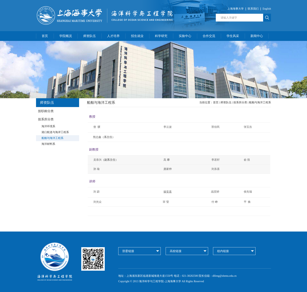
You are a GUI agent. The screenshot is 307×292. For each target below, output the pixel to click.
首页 (45, 36)
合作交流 (209, 36)
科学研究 (161, 36)
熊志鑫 (95, 137)
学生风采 (233, 36)
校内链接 (223, 251)
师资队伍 (89, 36)
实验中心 (185, 36)
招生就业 (137, 36)
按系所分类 (240, 102)
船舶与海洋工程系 (260, 102)
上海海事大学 (235, 8)
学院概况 (65, 36)
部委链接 (128, 251)
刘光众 (97, 201)
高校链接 (175, 251)
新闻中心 (256, 36)
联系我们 (253, 8)
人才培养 (113, 36)
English (267, 8)
